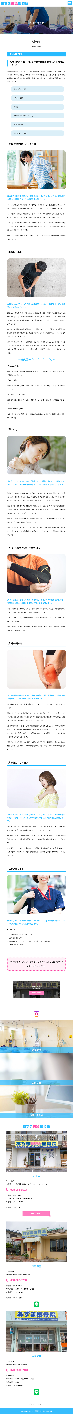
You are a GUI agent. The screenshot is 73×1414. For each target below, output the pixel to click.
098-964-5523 (18, 1189)
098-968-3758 (18, 1280)
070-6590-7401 (19, 1370)
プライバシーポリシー (36, 1404)
